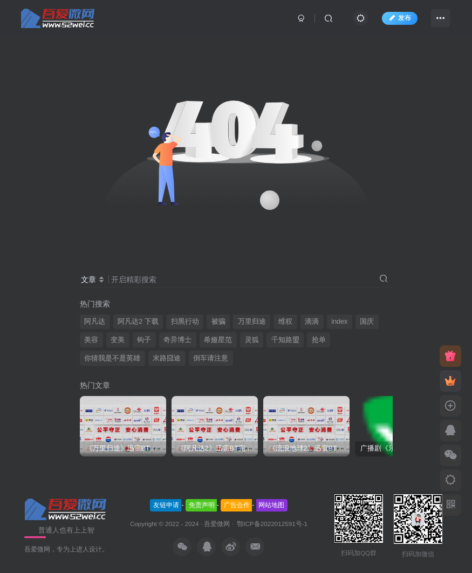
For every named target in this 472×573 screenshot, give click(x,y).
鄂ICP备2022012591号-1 (271, 523)
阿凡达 (94, 321)
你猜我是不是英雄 (112, 358)
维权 (285, 321)
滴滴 (312, 321)
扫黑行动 (185, 321)
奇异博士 (177, 340)
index (339, 321)
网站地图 (271, 505)
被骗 (218, 321)
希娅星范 (218, 340)
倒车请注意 (210, 358)
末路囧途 (167, 358)
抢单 (319, 340)
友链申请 (166, 505)
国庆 (367, 321)
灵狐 (252, 340)
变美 (118, 340)
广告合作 (237, 505)
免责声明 (202, 505)
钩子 (144, 340)
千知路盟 (285, 340)
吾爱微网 (217, 523)
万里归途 (252, 321)
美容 (91, 340)
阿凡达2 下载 (138, 321)
